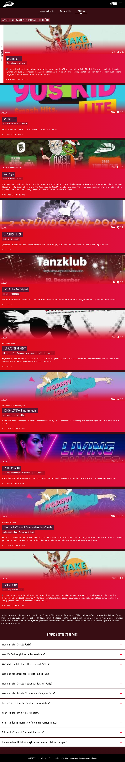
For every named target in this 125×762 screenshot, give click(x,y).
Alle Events (47, 11)
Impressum (74, 758)
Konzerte (65, 11)
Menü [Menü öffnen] (116, 4)
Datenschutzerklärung (88, 758)
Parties (81, 11)
